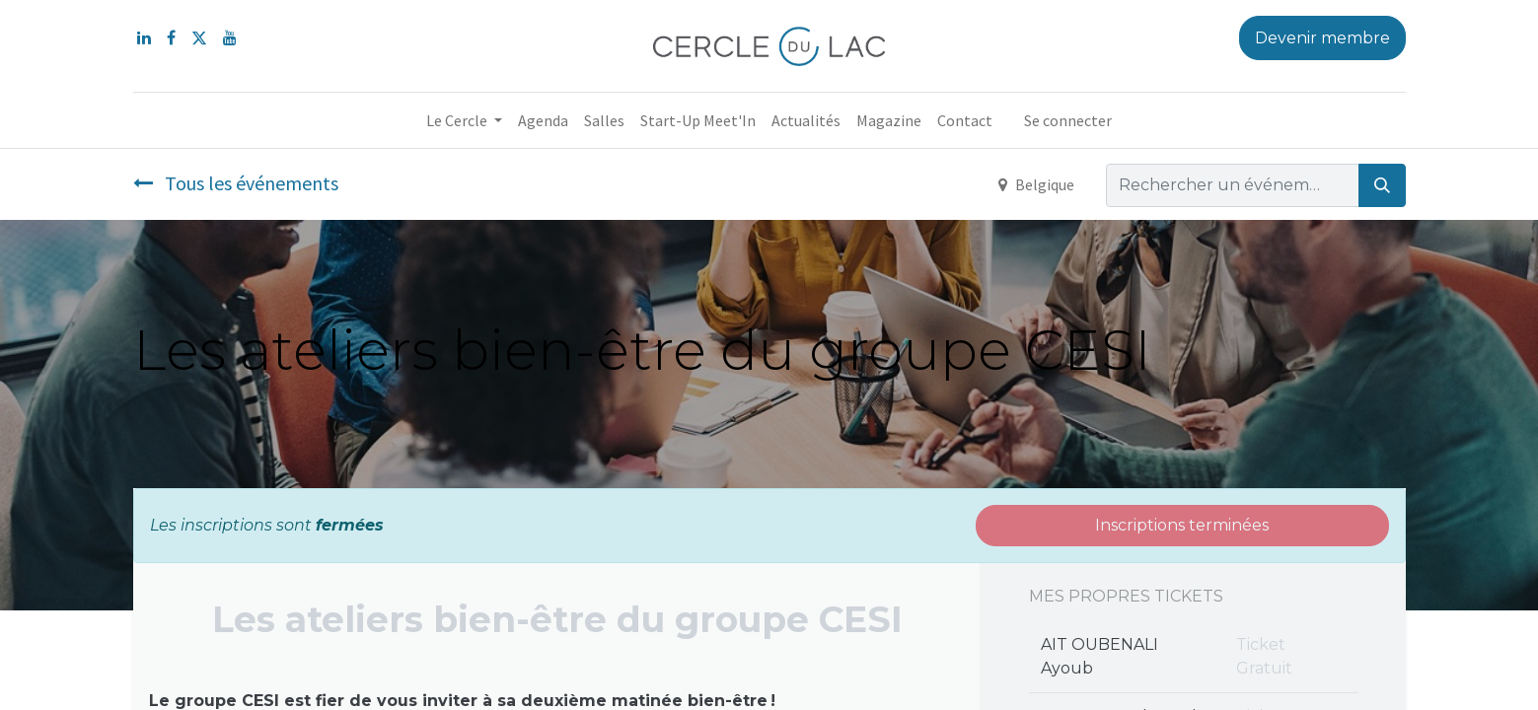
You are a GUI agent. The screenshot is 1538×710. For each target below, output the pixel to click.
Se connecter (1068, 120)
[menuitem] (543, 120)
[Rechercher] (1382, 185)
